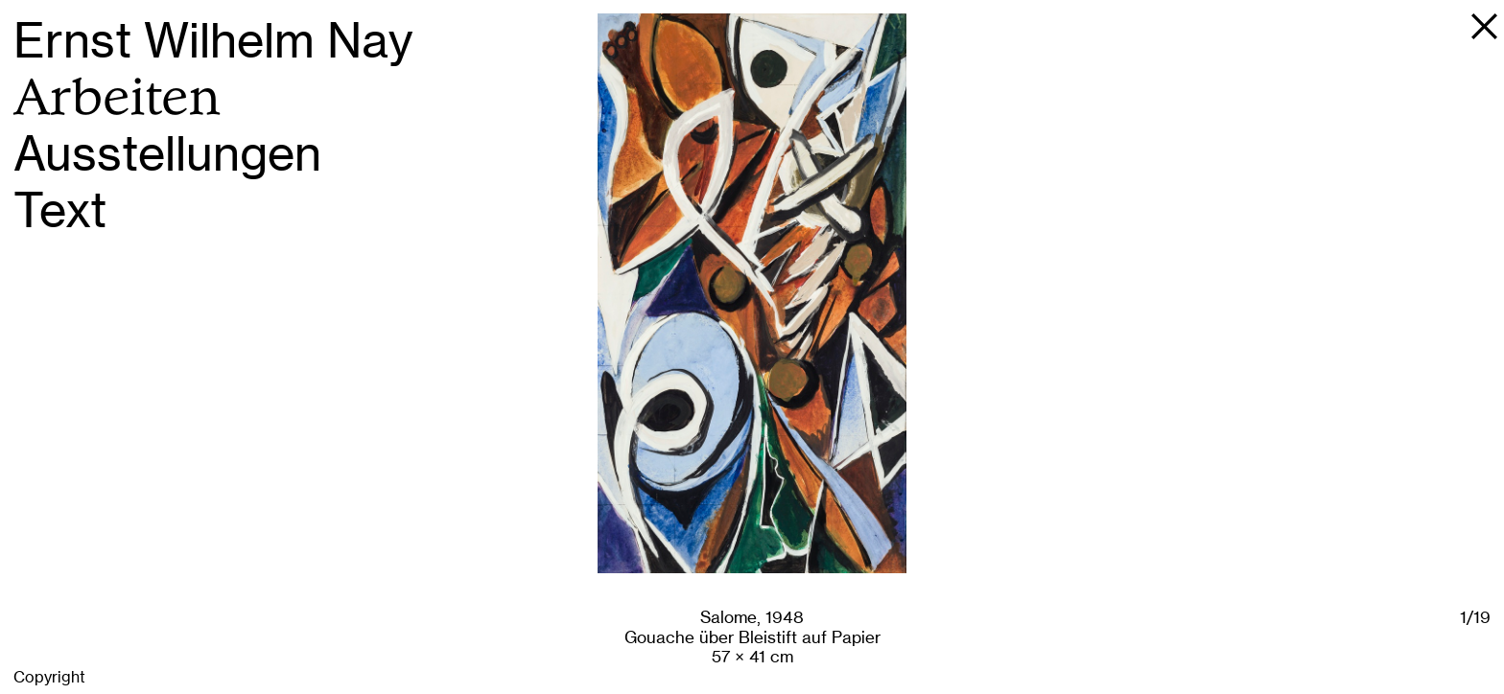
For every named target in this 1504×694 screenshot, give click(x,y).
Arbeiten (117, 97)
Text (59, 210)
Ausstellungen (167, 154)
